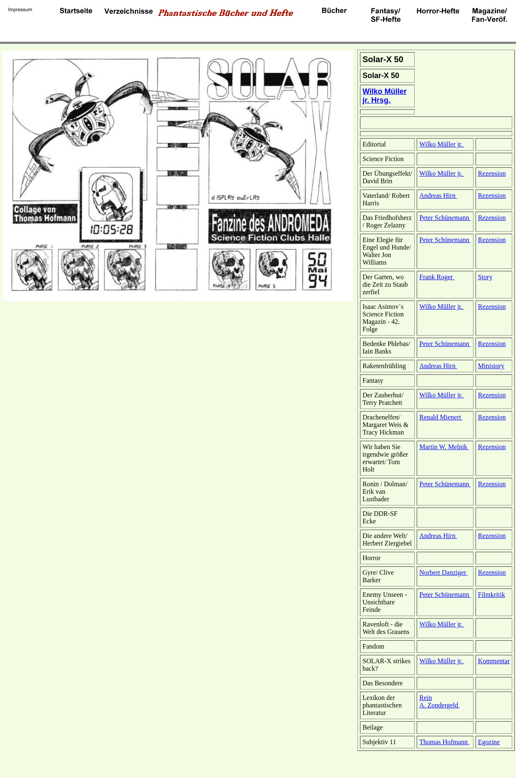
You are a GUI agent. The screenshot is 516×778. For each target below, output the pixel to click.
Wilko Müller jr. (441, 144)
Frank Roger (436, 276)
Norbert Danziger (443, 572)
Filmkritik (491, 594)
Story (485, 276)
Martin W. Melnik (444, 446)
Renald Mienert (441, 417)
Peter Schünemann (445, 217)
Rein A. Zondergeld (439, 701)
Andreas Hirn (438, 195)
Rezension (492, 173)
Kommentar (494, 660)
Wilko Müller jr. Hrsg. (384, 95)
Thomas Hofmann (444, 741)
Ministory (491, 365)
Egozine (489, 741)
